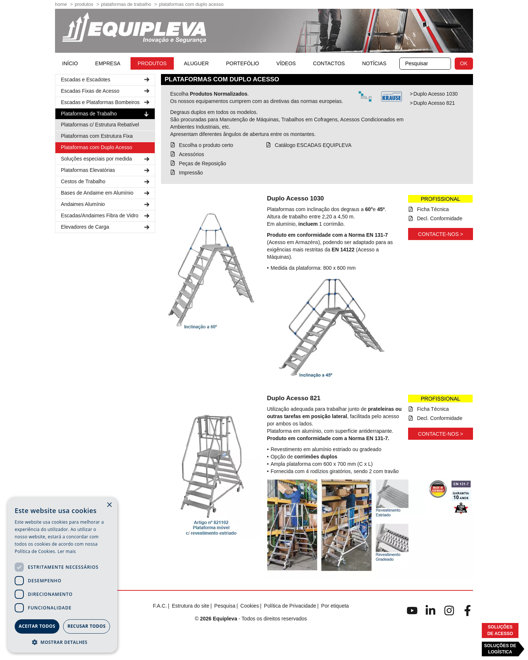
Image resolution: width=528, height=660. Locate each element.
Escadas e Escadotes (106, 80)
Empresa (107, 63)
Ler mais (67, 551)
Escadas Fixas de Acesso (106, 91)
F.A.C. (160, 606)
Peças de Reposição (202, 163)
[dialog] (62, 575)
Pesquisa (224, 606)
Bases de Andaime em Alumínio (106, 193)
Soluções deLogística (500, 649)
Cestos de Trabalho (106, 182)
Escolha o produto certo (206, 145)
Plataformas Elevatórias (106, 170)
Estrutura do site (190, 606)
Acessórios (191, 154)
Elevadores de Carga (106, 227)
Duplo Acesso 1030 (436, 94)
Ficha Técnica (433, 209)
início (70, 63)
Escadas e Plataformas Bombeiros (106, 102)
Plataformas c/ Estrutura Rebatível (100, 125)
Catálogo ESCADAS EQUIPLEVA (313, 145)
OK (463, 63)
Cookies (250, 606)
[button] (62, 641)
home (61, 4)
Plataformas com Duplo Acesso (96, 147)
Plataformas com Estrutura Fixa (97, 136)
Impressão (191, 173)
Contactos (329, 63)
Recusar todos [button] (86, 626)
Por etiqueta (335, 606)
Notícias (374, 63)
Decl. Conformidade (439, 218)
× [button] (109, 505)
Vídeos (286, 63)
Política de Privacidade (290, 606)
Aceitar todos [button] (37, 626)
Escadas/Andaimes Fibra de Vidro (106, 216)
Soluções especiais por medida (106, 159)
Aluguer (196, 63)
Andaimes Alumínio (106, 204)
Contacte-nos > (440, 234)
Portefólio (242, 63)
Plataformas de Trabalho (126, 4)
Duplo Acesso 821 (434, 103)
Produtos (84, 4)
